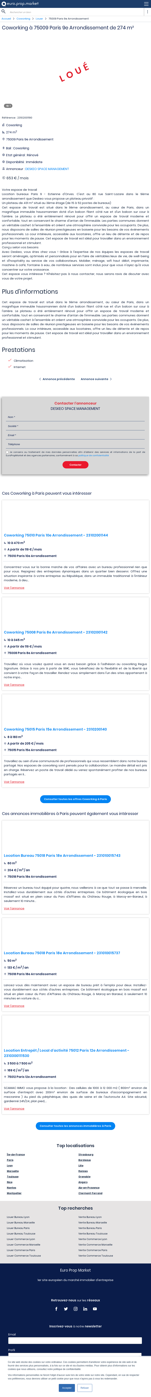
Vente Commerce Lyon (92, 1239)
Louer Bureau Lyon (18, 1217)
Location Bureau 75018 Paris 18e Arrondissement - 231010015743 (62, 855)
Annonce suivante (94, 379)
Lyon (10, 1165)
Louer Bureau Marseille (21, 1222)
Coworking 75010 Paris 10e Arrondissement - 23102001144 (56, 535)
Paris (10, 1160)
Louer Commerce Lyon (21, 1239)
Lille (80, 1165)
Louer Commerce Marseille (23, 1244)
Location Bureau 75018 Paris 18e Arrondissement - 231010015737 (62, 952)
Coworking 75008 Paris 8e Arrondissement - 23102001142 (56, 632)
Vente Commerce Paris (92, 1250)
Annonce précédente (59, 379)
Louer (39, 19)
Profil (11, 1350)
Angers (82, 1182)
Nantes (11, 1187)
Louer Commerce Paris (21, 1250)
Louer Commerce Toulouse (24, 1255)
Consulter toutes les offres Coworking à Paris (75, 799)
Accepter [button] (66, 1388)
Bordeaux (84, 1160)
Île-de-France (16, 1154)
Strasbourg (85, 1154)
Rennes (83, 1171)
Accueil (6, 19)
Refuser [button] (85, 1388)
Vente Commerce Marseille (95, 1244)
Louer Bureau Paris (18, 1228)
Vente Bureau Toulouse (93, 1233)
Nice (9, 1182)
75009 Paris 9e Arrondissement (69, 19)
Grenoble (84, 1176)
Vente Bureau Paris (90, 1228)
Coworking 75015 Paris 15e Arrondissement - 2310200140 (55, 729)
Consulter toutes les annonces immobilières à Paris (75, 1126)
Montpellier (14, 1193)
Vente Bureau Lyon (90, 1217)
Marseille (13, 1171)
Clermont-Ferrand (90, 1193)
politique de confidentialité (93, 455)
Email (12, 1334)
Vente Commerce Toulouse (95, 1255)
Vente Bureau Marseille (92, 1222)
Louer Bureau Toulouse (21, 1233)
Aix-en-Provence (88, 1187)
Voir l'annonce (14, 588)
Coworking (23, 19)
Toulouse (12, 1176)
